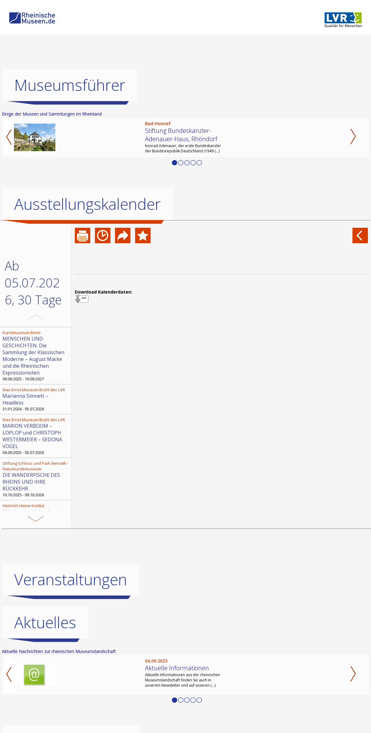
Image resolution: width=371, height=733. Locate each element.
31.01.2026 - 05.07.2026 (36, 399)
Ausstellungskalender (87, 203)
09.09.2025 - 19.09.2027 (36, 356)
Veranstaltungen (70, 579)
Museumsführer (69, 84)
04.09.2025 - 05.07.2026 (36, 436)
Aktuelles (45, 622)
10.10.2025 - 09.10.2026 (36, 479)
